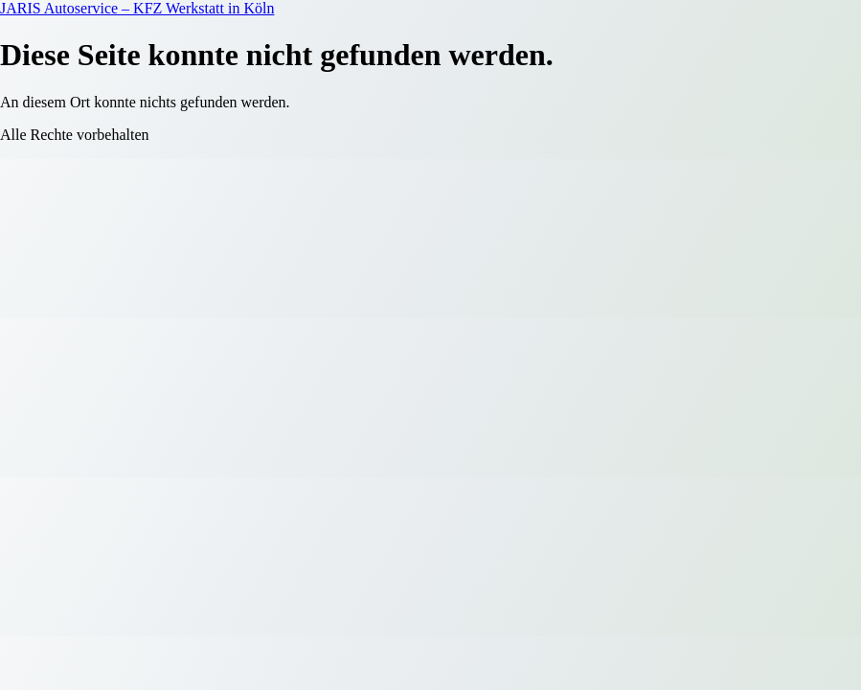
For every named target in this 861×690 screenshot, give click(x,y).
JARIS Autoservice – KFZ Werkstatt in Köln (137, 8)
